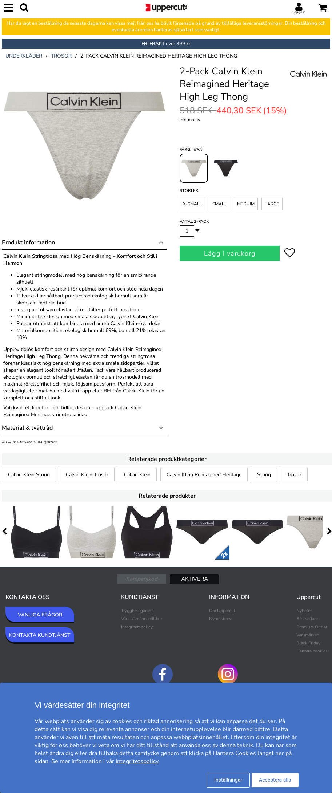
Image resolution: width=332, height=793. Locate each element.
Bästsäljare (307, 619)
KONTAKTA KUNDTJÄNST (40, 635)
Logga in (298, 12)
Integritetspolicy (137, 627)
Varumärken (307, 635)
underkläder (23, 55)
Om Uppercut (222, 611)
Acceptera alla (275, 780)
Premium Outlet (311, 627)
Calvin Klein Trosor (87, 474)
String (264, 474)
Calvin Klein (137, 474)
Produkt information (28, 242)
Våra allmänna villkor (141, 619)
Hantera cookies (312, 651)
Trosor (294, 474)
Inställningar (228, 780)
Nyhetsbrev (220, 619)
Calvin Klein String (29, 474)
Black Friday (308, 643)
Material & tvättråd (27, 428)
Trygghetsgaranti (137, 611)
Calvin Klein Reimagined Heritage (204, 474)
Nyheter (304, 611)
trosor (61, 55)
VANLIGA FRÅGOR (40, 614)
